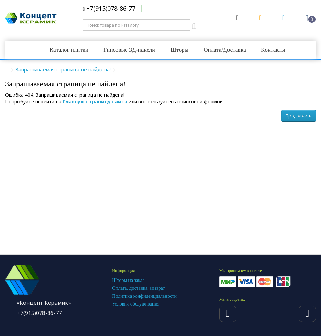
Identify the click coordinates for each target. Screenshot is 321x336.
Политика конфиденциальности (144, 296)
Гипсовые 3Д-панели (129, 50)
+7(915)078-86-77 (109, 8)
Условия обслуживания (135, 304)
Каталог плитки (69, 50)
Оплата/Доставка (224, 50)
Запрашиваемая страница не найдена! (63, 69)
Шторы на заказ (128, 280)
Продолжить (298, 116)
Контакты (273, 50)
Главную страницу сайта (95, 101)
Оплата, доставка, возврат (138, 288)
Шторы (179, 50)
